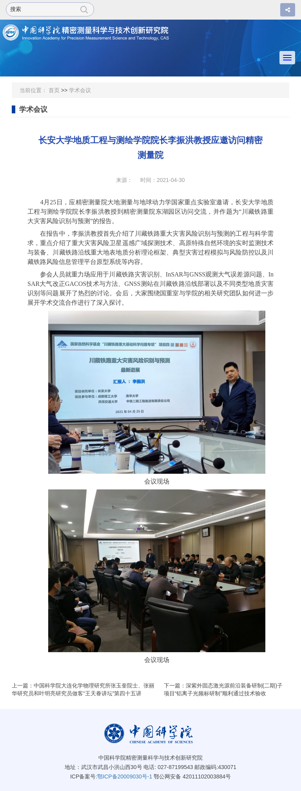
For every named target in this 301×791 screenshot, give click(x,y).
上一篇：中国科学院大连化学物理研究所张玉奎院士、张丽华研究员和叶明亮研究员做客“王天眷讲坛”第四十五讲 (83, 689)
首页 (54, 90)
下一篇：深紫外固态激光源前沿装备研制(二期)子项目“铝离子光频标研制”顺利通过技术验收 (223, 689)
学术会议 (80, 90)
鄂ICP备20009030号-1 (124, 776)
